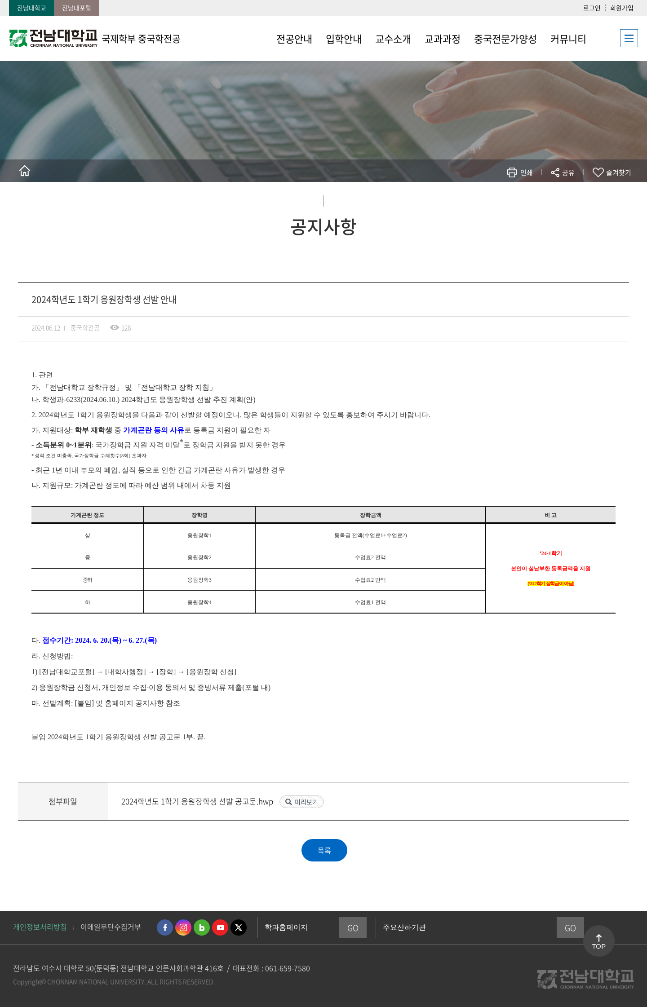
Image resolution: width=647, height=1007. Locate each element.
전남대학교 (31, 7)
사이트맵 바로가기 (615, 38)
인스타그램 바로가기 (183, 927)
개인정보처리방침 (40, 926)
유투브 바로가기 (220, 927)
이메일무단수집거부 (110, 926)
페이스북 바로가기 (165, 927)
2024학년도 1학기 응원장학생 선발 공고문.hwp (198, 801)
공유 (568, 172)
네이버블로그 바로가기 (202, 927)
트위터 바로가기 (238, 927)
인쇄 (526, 172)
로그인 (592, 7)
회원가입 (622, 7)
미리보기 (306, 801)
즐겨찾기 (618, 172)
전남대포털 (76, 7)
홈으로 (24, 170)
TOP (599, 946)
